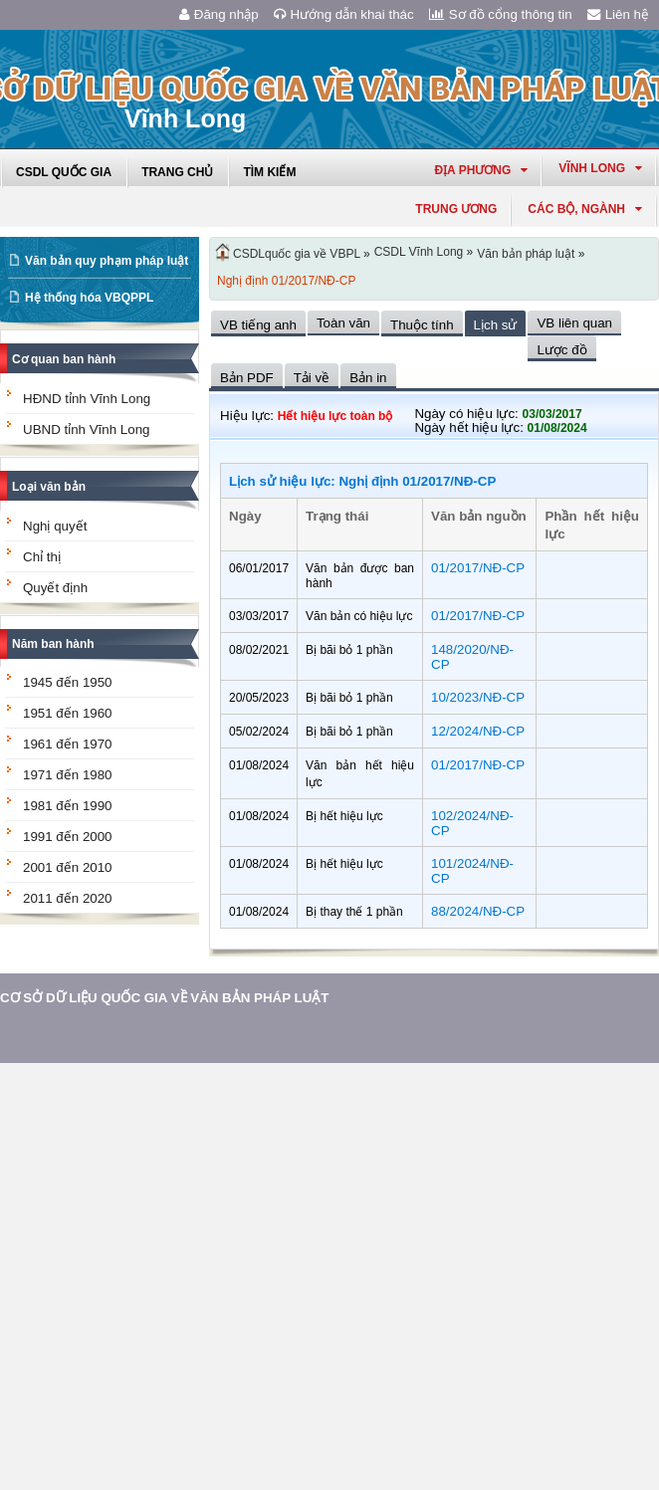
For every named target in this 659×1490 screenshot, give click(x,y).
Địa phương (481, 170)
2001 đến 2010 (67, 867)
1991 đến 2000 (67, 836)
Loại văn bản (49, 487)
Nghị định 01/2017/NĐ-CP (286, 281)
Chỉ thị (42, 556)
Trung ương (456, 209)
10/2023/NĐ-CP (478, 697)
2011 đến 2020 (67, 898)
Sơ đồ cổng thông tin (500, 14)
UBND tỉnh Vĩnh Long (86, 429)
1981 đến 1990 (67, 805)
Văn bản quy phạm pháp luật (106, 261)
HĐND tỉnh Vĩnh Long (86, 398)
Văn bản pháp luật (525, 254)
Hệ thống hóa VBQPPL (89, 298)
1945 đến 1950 (67, 682)
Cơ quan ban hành (63, 359)
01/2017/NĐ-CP (478, 567)
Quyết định (55, 587)
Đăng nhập (219, 14)
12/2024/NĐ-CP (478, 731)
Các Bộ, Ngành (585, 209)
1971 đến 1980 (67, 774)
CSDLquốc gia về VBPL (296, 254)
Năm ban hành (53, 644)
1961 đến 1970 (67, 744)
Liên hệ (618, 14)
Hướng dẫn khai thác (344, 14)
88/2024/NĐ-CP (478, 911)
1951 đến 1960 (67, 713)
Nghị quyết (55, 526)
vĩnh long (600, 168)
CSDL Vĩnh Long (419, 252)
